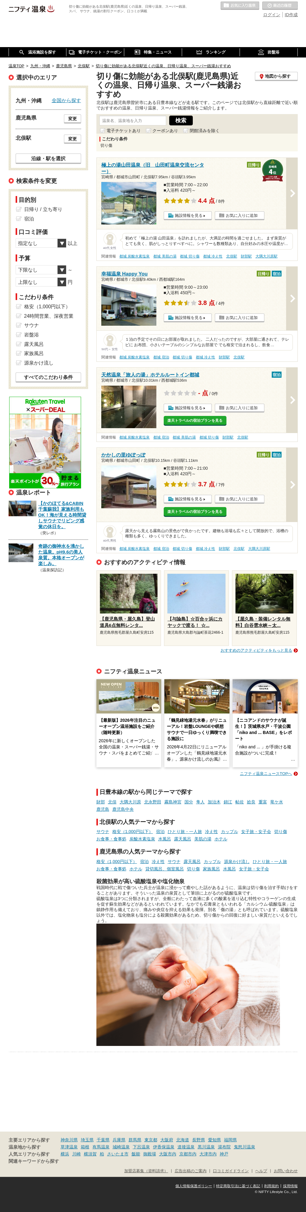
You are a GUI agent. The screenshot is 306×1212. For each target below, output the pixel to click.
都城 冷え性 (212, 256)
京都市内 (187, 1153)
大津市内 (208, 1153)
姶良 (251, 801)
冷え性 (211, 831)
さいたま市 (118, 1153)
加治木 (214, 801)
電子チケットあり (123, 130)
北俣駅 (231, 256)
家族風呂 (211, 868)
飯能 (136, 1153)
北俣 (112, 801)
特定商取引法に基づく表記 (238, 1186)
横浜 (65, 1153)
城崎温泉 (121, 1146)
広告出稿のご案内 (191, 1171)
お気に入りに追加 (242, 215)
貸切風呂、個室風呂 (164, 868)
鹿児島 (102, 809)
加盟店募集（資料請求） (146, 1171)
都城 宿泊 (161, 357)
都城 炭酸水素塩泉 (134, 256)
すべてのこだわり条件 (48, 377)
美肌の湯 (202, 838)
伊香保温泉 (163, 1146)
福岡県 (230, 1139)
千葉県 (103, 1139)
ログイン (271, 14)
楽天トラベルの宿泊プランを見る (194, 420)
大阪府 (166, 1139)
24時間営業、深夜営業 (49, 316)
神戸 (224, 1153)
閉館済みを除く (205, 130)
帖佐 (239, 801)
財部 (100, 801)
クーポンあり (165, 130)
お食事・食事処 (111, 838)
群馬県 (135, 1139)
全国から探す (66, 100)
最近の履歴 (280, 6)
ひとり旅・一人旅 (185, 831)
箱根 (85, 1146)
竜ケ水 (276, 801)
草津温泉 (69, 1146)
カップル (229, 831)
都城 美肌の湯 (164, 256)
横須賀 (90, 1153)
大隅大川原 (130, 801)
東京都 (150, 1139)
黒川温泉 (206, 1146)
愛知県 (214, 1139)
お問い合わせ (286, 1171)
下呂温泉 (141, 1146)
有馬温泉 (101, 1146)
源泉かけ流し (237, 861)
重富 (263, 801)
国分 (189, 801)
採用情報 (290, 1186)
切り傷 (280, 831)
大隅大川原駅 (267, 256)
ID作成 (291, 14)
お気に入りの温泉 (240, 6)
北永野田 (152, 801)
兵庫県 (119, 1139)
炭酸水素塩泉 (142, 838)
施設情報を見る (189, 215)
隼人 (200, 801)
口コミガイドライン (231, 1171)
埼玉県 (87, 1139)
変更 (72, 118)
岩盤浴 (31, 334)
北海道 (182, 1139)
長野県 (198, 1139)
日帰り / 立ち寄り (43, 209)
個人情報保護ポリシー (193, 1186)
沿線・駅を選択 (48, 158)
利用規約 (271, 1186)
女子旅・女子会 (256, 831)
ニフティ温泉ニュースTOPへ (266, 773)
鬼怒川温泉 (244, 1146)
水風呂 (164, 838)
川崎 (76, 1153)
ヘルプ (261, 1171)
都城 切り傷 (189, 256)
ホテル (221, 838)
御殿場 (149, 1153)
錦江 (228, 801)
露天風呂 (182, 838)
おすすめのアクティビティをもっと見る (256, 650)
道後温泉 (186, 1146)
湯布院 (224, 1146)
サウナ (102, 831)
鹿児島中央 (123, 809)
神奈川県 (69, 1139)
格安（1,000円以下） (132, 831)
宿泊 (160, 831)
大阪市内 (167, 1153)
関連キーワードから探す (34, 1161)
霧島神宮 (172, 801)
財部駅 (246, 256)
